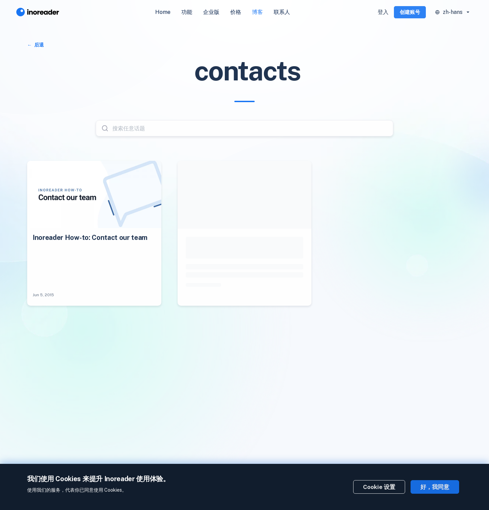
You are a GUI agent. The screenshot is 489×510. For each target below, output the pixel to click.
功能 (186, 12)
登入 (383, 12)
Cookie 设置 (379, 487)
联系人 (282, 12)
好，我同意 (434, 487)
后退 (38, 45)
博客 (257, 12)
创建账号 (410, 12)
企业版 (211, 12)
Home (162, 12)
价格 (235, 12)
